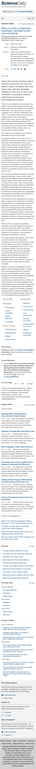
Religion (8, 336)
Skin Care (6, 615)
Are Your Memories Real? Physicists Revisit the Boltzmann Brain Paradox (18, 650)
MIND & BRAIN (5, 599)
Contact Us (8, 735)
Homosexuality (28, 310)
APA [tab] (22, 383)
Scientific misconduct (27, 320)
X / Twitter (7, 715)
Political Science (10, 329)
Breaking (4, 546)
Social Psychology (9, 312)
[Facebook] (12, 69)
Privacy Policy (6, 743)
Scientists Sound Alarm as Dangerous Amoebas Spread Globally (16, 633)
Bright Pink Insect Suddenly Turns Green (17, 569)
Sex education (28, 306)
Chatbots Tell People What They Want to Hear (18, 431)
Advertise (30, 741)
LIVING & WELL (5, 608)
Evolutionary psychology (27, 334)
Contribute (21, 741)
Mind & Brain (7, 304)
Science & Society (9, 326)
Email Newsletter (10, 695)
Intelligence (7, 602)
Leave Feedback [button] (10, 732)
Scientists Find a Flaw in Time (13, 557)
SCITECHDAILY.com (15, 516)
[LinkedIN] (21, 69)
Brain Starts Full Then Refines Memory (16, 560)
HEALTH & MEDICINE (7, 587)
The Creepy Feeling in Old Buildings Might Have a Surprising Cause (17, 646)
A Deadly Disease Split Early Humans (16, 551)
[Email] (25, 69)
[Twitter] (15, 69)
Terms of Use (29, 743)
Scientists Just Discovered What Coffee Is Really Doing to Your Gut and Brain (17, 628)
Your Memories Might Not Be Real (14, 563)
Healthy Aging (7, 596)
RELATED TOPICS (8, 299)
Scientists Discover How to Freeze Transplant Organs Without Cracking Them (18, 663)
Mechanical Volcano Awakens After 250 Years (18, 575)
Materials (4, 350)
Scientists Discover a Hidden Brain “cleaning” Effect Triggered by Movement (18, 638)
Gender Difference (8, 317)
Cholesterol (7, 593)
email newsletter (27, 11)
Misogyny (26, 303)
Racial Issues (9, 307)
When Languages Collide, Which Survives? (17, 447)
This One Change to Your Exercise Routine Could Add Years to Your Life (17, 668)
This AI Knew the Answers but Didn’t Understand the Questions (15, 655)
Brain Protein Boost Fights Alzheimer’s (16, 578)
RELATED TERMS (26, 299)
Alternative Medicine (10, 590)
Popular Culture (10, 339)
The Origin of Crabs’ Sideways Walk (15, 572)
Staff (14, 741)
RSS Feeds (8, 698)
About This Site (6, 741)
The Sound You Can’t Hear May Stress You (17, 554)
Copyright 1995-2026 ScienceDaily (14, 746)
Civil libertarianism (27, 314)
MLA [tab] (16, 383)
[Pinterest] (18, 69)
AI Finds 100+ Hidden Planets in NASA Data (18, 566)
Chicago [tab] (30, 383)
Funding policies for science (28, 325)
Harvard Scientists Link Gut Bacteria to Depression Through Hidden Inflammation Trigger (17, 673)
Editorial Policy (18, 743)
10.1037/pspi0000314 (11, 376)
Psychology (9, 322)
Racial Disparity (10, 333)
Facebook (7, 712)
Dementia (6, 605)
